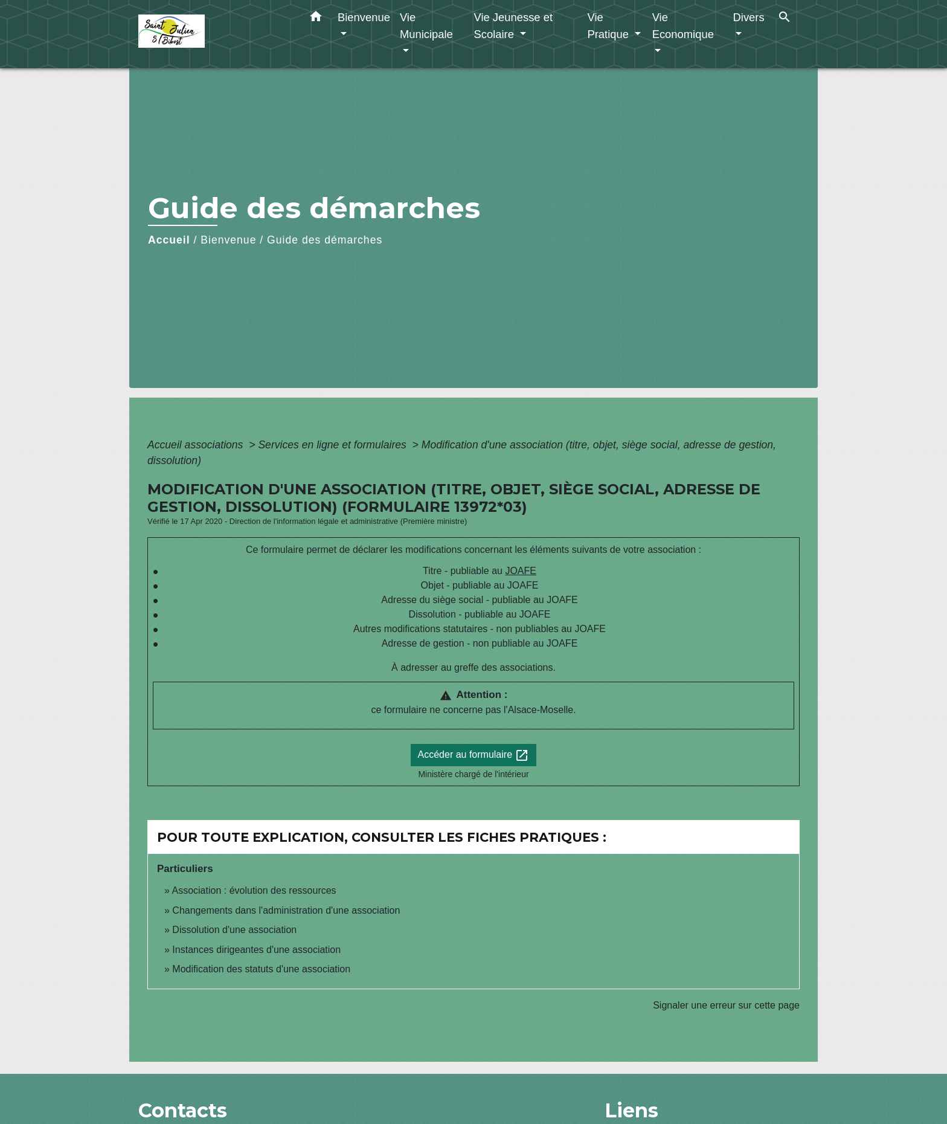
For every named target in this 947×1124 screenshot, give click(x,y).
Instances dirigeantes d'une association (256, 950)
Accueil (169, 240)
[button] (316, 18)
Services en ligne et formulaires (333, 445)
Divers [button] (749, 17)
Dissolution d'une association (234, 930)
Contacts (182, 1110)
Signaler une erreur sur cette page (726, 1005)
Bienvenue (228, 240)
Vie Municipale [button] (426, 25)
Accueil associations (196, 445)
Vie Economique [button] (683, 25)
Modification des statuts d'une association (261, 969)
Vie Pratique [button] (609, 25)
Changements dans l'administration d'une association (286, 910)
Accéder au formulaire (474, 755)
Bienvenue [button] (364, 17)
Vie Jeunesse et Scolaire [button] (513, 25)
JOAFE (520, 571)
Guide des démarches (324, 240)
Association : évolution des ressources (254, 890)
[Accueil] (213, 34)
